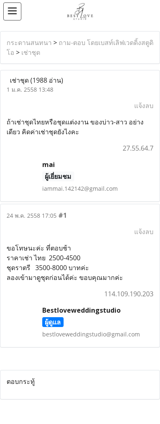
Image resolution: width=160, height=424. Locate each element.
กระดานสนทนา (29, 42)
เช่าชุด (30, 52)
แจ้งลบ (143, 105)
